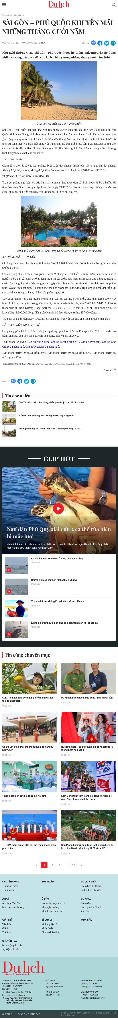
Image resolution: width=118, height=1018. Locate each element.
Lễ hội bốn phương (91, 890)
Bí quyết (47, 920)
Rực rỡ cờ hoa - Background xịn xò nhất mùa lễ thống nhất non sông (87, 749)
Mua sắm (86, 920)
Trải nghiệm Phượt (91, 907)
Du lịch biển (88, 881)
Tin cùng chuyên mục (27, 655)
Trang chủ (7, 15)
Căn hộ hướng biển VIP (65, 342)
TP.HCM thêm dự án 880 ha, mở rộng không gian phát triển (29, 847)
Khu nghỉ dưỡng (50, 907)
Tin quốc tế (8, 890)
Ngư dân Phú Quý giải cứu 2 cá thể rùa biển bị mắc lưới (55, 532)
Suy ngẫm (48, 881)
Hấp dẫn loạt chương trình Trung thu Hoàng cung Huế (46, 415)
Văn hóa (6, 924)
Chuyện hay (20, 15)
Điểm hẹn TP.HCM (90, 886)
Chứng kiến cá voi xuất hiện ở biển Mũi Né (54, 580)
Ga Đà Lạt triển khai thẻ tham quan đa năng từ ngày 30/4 (27, 749)
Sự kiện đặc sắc (11, 949)
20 (73, 865)
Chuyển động (10, 881)
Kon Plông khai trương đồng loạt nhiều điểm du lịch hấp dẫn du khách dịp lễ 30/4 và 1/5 (87, 847)
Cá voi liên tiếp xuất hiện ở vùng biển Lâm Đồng (57, 558)
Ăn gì (5, 899)
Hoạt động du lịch (12, 945)
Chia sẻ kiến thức (51, 932)
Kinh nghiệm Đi (50, 924)
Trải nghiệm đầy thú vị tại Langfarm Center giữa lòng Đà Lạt (49, 428)
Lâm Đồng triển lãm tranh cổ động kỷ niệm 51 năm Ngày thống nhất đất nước (86, 798)
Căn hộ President (90, 342)
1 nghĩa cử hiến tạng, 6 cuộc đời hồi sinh (24, 796)
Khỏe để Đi (47, 928)
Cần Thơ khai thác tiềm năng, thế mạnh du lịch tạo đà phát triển (51, 402)
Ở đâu (45, 899)
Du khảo (86, 899)
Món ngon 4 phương (13, 907)
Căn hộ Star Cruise (38, 342)
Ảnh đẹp (85, 911)
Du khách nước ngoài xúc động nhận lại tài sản (87, 697)
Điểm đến (86, 903)
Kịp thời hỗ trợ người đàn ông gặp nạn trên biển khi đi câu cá (64, 622)
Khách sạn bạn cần (52, 911)
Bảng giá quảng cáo (29, 1014)
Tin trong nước (10, 886)
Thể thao (7, 932)
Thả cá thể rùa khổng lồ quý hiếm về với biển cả (57, 601)
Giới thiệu (7, 1014)
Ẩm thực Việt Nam (12, 903)
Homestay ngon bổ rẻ (53, 903)
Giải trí (7, 920)
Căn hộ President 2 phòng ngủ (43, 346)
